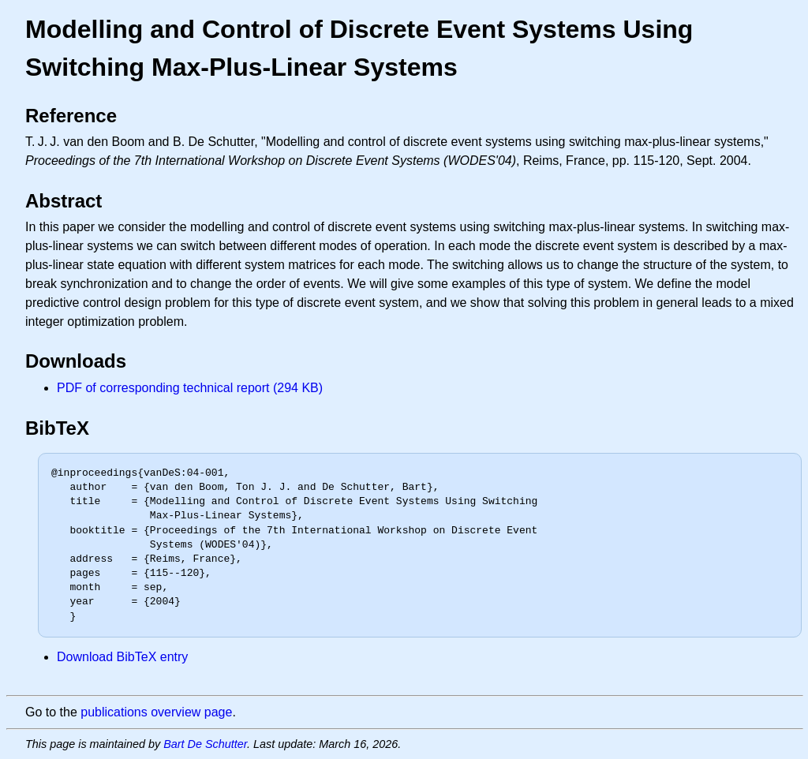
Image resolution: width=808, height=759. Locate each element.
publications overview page (156, 712)
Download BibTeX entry (122, 657)
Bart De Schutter (205, 744)
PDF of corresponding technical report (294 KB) (190, 387)
